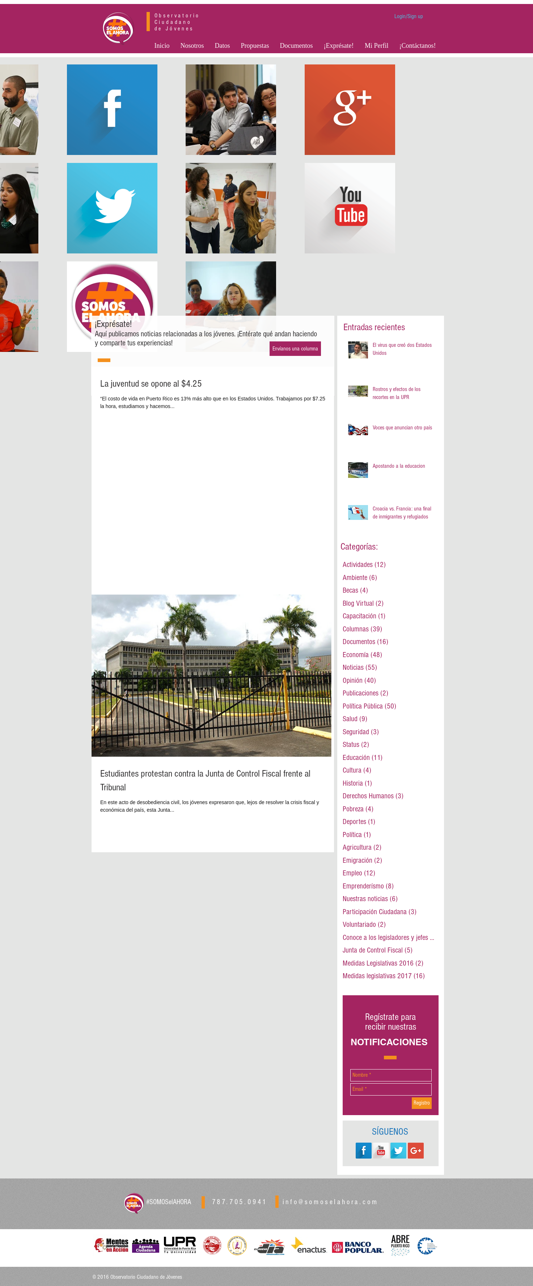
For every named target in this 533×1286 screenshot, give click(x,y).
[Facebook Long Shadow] (364, 1151)
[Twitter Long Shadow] (398, 1151)
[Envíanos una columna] (295, 348)
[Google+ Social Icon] (416, 1151)
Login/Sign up (408, 16)
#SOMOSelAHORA (168, 1202)
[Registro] (422, 1103)
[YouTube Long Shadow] (381, 1151)
